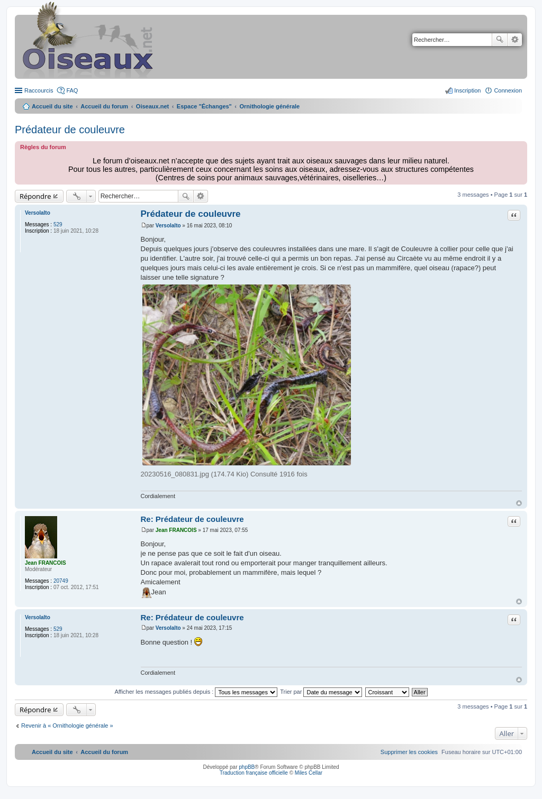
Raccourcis (38, 90)
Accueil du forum (104, 106)
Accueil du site (52, 106)
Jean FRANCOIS (45, 563)
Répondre (35, 196)
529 (57, 224)
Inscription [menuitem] (467, 90)
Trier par (321, 691)
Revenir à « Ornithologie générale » (67, 725)
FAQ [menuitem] (72, 90)
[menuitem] (409, 752)
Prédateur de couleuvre (70, 129)
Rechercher (500, 39)
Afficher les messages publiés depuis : (195, 691)
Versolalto (37, 213)
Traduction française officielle (254, 773)
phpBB (247, 767)
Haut (519, 503)
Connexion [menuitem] (508, 90)
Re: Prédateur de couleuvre (192, 519)
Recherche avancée (515, 39)
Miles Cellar (308, 773)
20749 (60, 581)
